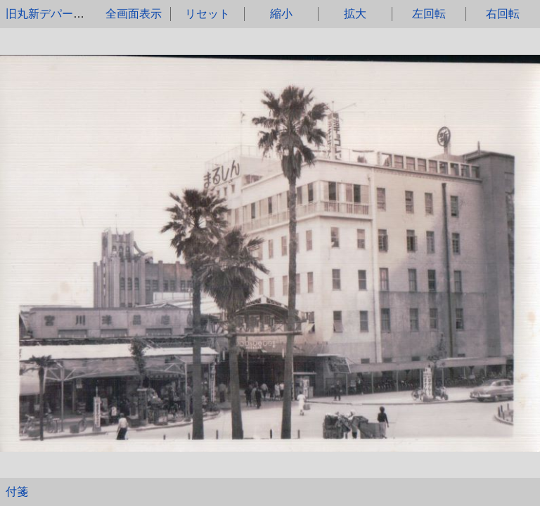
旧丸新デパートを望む (62, 14)
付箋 (17, 492)
